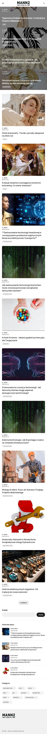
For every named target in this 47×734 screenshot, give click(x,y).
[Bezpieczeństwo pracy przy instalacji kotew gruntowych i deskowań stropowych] (5, 646)
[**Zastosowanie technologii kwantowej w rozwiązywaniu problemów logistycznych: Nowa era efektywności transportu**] (5, 631)
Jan (4, 24)
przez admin (14, 628)
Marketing (6, 87)
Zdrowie (7, 702)
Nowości (6, 344)
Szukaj (4, 610)
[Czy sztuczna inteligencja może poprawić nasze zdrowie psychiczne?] (5, 658)
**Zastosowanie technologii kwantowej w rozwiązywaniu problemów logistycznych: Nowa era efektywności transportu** (27, 635)
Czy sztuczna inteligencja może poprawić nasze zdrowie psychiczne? (25, 661)
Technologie (7, 45)
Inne (6, 693)
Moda (5, 139)
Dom (4, 66)
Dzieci (31, 688)
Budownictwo (7, 496)
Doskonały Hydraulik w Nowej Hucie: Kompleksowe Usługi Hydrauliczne (23, 673)
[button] (3, 3)
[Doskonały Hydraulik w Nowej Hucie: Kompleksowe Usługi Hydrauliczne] (5, 671)
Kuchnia (25, 693)
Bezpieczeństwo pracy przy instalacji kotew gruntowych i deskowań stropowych (26, 649)
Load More (23, 603)
